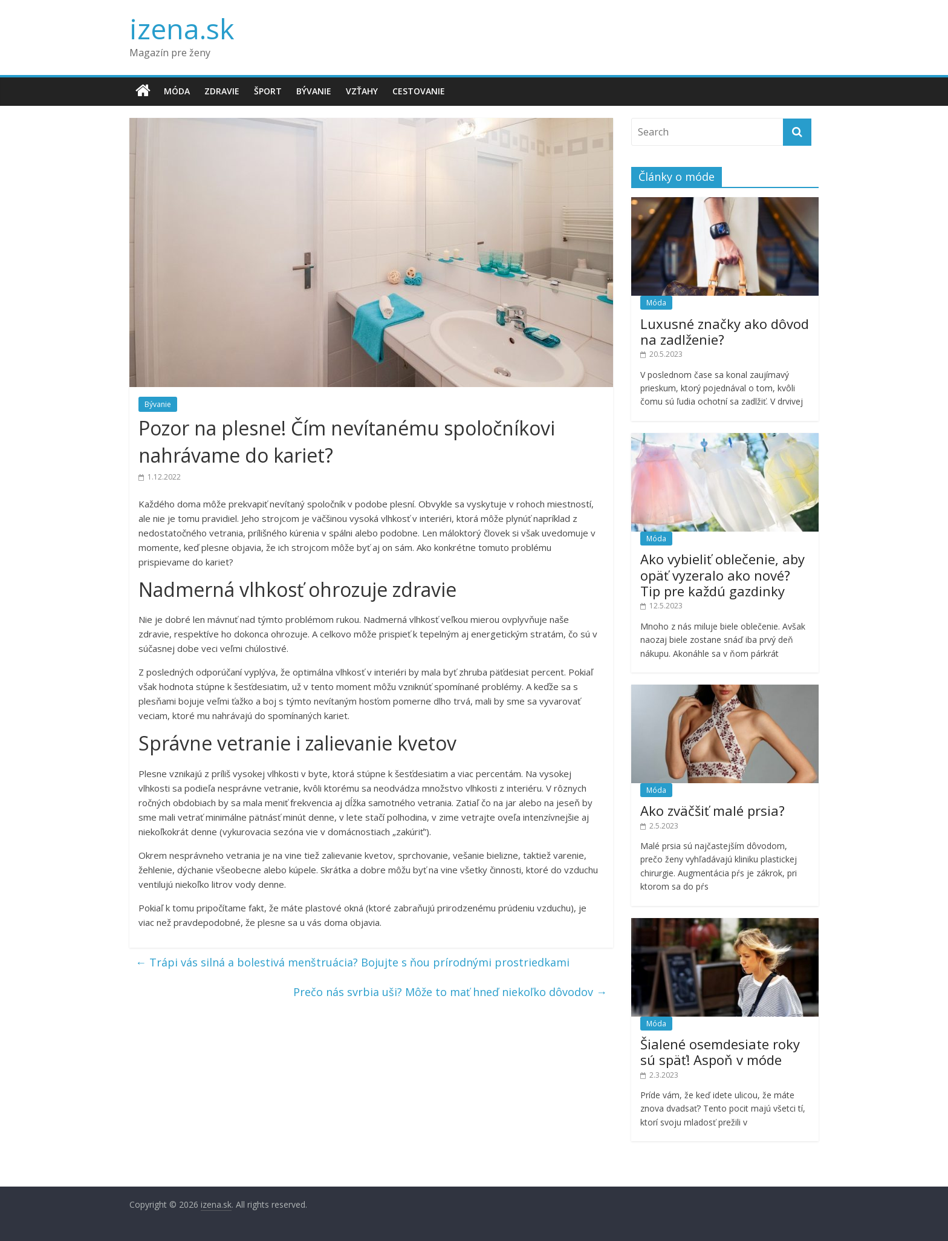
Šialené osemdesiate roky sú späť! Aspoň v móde (720, 1052)
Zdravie (221, 91)
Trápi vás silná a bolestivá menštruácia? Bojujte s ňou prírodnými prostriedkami (352, 962)
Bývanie (313, 91)
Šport (268, 91)
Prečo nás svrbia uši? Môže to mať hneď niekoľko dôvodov (450, 992)
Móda (177, 91)
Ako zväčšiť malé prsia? (712, 810)
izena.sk (181, 28)
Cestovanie (418, 91)
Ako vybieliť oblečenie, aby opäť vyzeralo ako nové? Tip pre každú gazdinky (722, 575)
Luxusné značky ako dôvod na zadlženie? (724, 331)
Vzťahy (362, 91)
